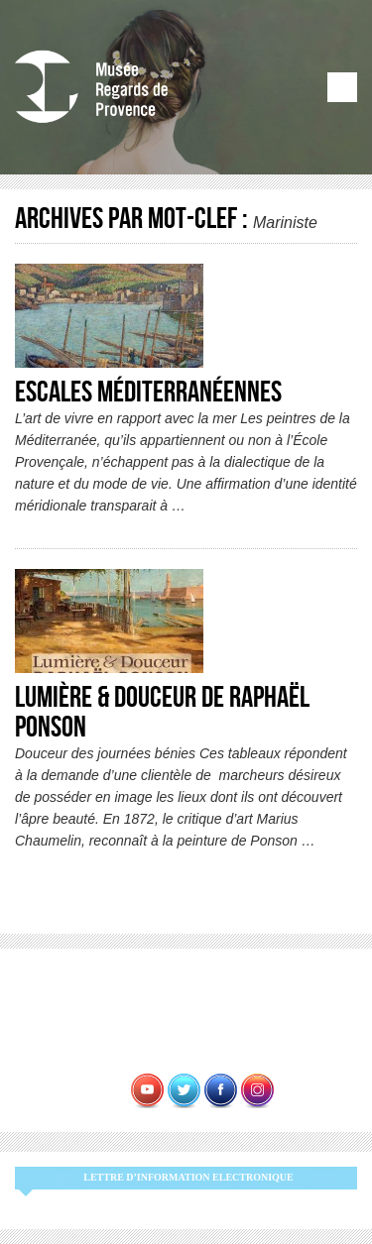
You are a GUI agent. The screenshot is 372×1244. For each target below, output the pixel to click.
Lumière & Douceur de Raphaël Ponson (162, 712)
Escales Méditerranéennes (148, 392)
